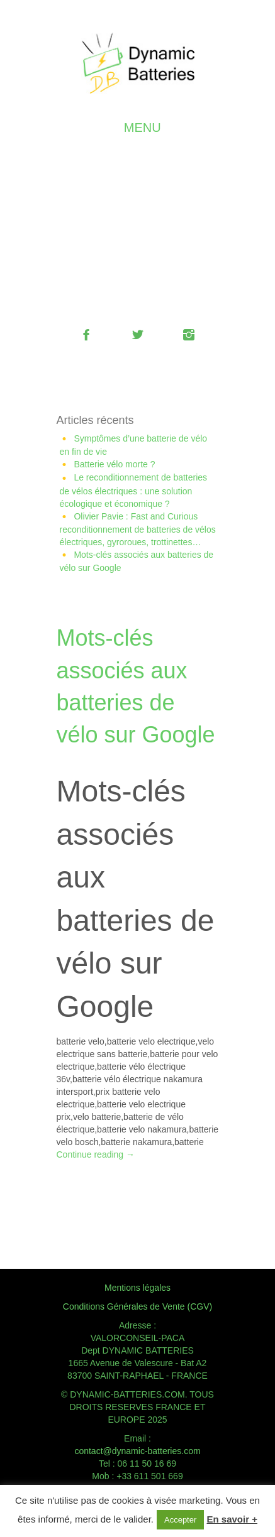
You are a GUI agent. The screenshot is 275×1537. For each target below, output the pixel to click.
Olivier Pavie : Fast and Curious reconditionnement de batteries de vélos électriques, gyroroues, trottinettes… (138, 529)
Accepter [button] (180, 1519)
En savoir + (231, 1519)
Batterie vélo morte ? (114, 464)
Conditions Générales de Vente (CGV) (137, 1306)
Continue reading (96, 1154)
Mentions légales (137, 1288)
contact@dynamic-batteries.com (137, 1451)
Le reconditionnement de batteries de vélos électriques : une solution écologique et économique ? (134, 490)
